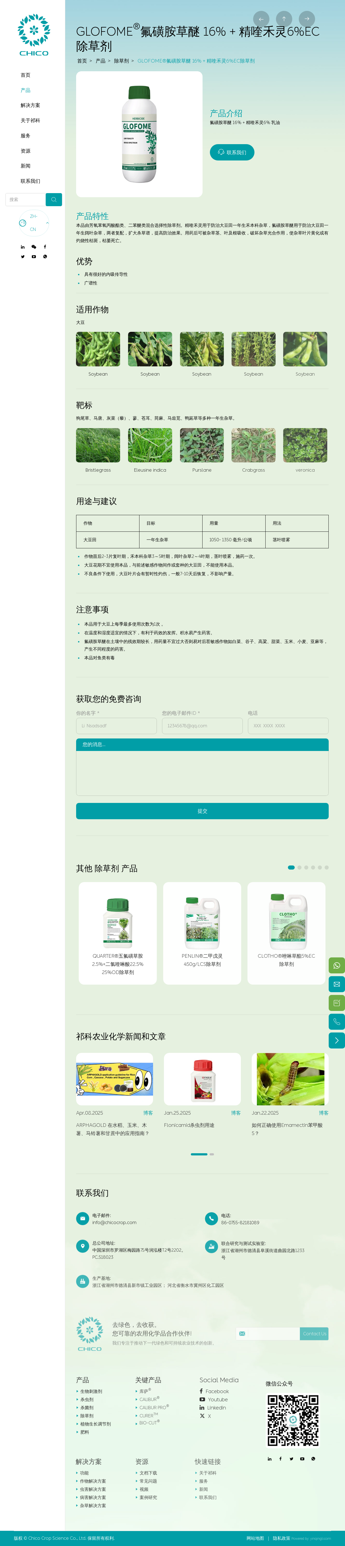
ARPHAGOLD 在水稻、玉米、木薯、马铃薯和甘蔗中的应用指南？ (108, 1129)
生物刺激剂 (86, 1391)
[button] (291, 867)
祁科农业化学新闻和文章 (121, 1036)
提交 (202, 806)
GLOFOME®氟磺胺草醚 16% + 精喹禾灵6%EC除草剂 (196, 61)
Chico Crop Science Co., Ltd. (57, 1538)
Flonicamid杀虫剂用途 (184, 1125)
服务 (25, 136)
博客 (143, 1113)
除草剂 (121, 61)
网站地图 (255, 1538)
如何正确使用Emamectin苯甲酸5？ (282, 1129)
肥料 (79, 1432)
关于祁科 (30, 120)
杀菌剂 (81, 1407)
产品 (25, 90)
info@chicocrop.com (114, 1227)
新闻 (25, 166)
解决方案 (30, 105)
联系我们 (30, 181)
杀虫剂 (81, 1399)
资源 (25, 151)
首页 (25, 75)
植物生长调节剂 (90, 1424)
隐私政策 (281, 1538)
